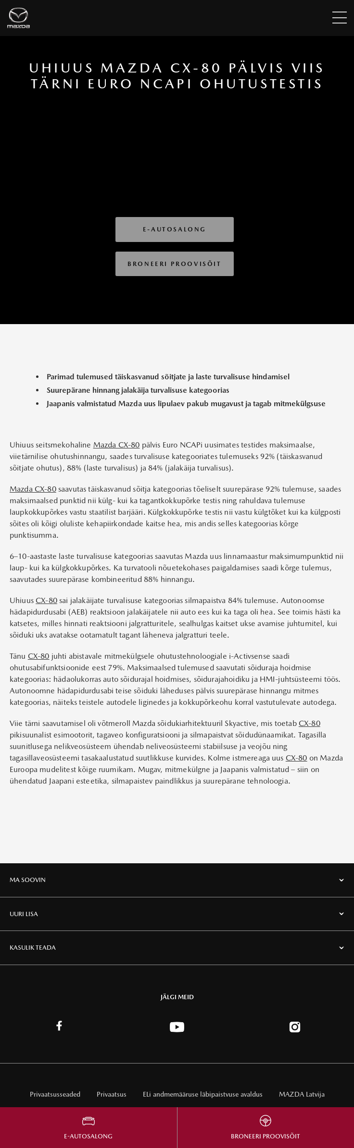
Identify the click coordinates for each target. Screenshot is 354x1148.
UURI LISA (24, 914)
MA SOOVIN (28, 879)
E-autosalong (174, 229)
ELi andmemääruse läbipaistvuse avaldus (203, 1094)
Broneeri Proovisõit (174, 263)
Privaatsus (111, 1094)
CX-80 (46, 600)
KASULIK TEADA (33, 947)
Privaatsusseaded (55, 1094)
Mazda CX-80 (116, 444)
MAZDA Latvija (302, 1094)
